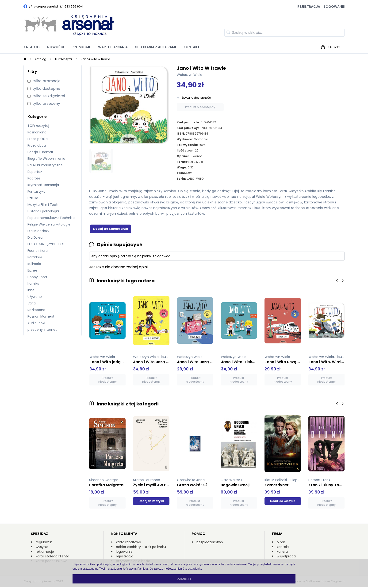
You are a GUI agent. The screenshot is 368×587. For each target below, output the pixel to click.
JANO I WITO (195, 179)
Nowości (55, 47)
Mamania (201, 139)
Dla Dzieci (35, 237)
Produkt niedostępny (200, 107)
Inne (30, 290)
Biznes (32, 270)
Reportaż (34, 171)
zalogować (161, 256)
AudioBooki (36, 323)
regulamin (44, 542)
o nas (281, 542)
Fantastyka (36, 191)
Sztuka (32, 198)
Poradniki (34, 257)
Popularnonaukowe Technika (51, 217)
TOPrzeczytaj (64, 59)
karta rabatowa (128, 542)
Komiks (33, 283)
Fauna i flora (37, 250)
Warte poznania (113, 47)
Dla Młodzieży (38, 231)
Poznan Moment (40, 316)
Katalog (31, 47)
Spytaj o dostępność (196, 98)
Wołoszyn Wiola (189, 74)
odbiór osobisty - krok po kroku (141, 546)
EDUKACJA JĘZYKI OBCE (46, 244)
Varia (31, 303)
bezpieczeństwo (209, 542)
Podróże (33, 178)
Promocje (81, 47)
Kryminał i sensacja (43, 185)
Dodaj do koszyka (151, 501)
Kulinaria (34, 263)
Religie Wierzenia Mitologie (48, 224)
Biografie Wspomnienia (46, 158)
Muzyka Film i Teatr (43, 204)
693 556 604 (74, 6)
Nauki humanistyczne (45, 165)
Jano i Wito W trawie (95, 59)
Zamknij (184, 579)
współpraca (286, 556)
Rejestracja (308, 6)
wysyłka (42, 546)
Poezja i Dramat (40, 152)
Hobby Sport (37, 277)
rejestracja (124, 556)
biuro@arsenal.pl (46, 6)
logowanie (124, 551)
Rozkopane (36, 309)
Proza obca (36, 145)
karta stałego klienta (52, 556)
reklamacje (45, 551)
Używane (34, 296)
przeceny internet (42, 329)
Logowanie (334, 6)
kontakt (283, 546)
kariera (282, 551)
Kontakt (191, 47)
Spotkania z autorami (155, 47)
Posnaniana (36, 132)
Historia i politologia (43, 211)
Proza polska (37, 138)
